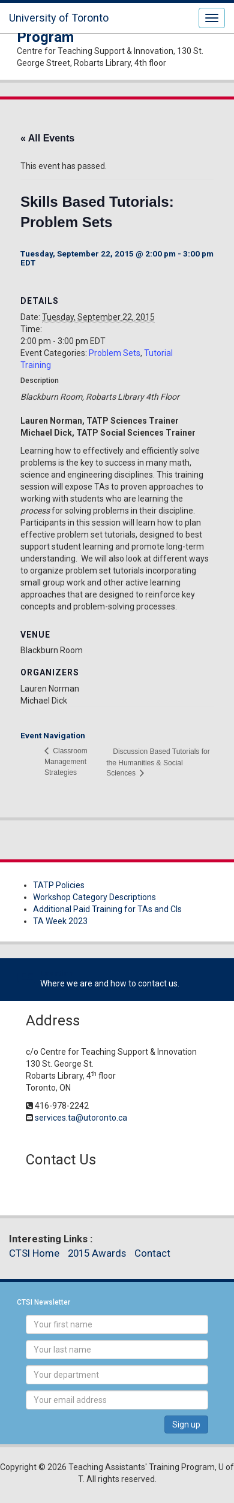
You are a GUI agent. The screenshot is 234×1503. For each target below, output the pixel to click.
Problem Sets (114, 353)
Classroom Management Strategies (66, 762)
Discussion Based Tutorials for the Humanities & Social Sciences (157, 762)
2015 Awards (97, 1253)
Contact (152, 1253)
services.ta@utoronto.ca (81, 1117)
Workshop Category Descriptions (94, 897)
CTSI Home (34, 1253)
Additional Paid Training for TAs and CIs (107, 909)
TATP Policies (59, 885)
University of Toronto (59, 17)
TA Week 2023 (60, 921)
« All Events (47, 138)
